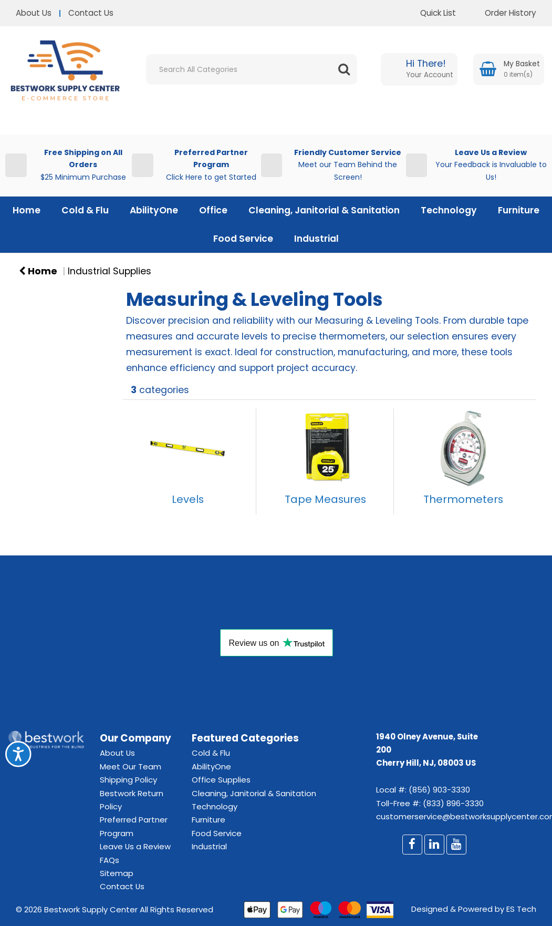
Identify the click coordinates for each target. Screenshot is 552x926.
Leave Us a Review (135, 846)
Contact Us (90, 12)
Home (26, 210)
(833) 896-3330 (453, 803)
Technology (449, 210)
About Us (33, 12)
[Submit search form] (344, 69)
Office (213, 210)
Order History (502, 12)
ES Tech (521, 908)
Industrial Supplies (109, 271)
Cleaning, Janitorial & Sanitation (324, 210)
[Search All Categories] (251, 69)
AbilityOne (154, 210)
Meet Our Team (130, 766)
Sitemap (116, 873)
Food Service (243, 238)
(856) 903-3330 (439, 789)
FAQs (109, 860)
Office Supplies (221, 779)
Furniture (518, 210)
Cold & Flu (85, 210)
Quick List (430, 12)
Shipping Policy (128, 779)
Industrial (316, 238)
